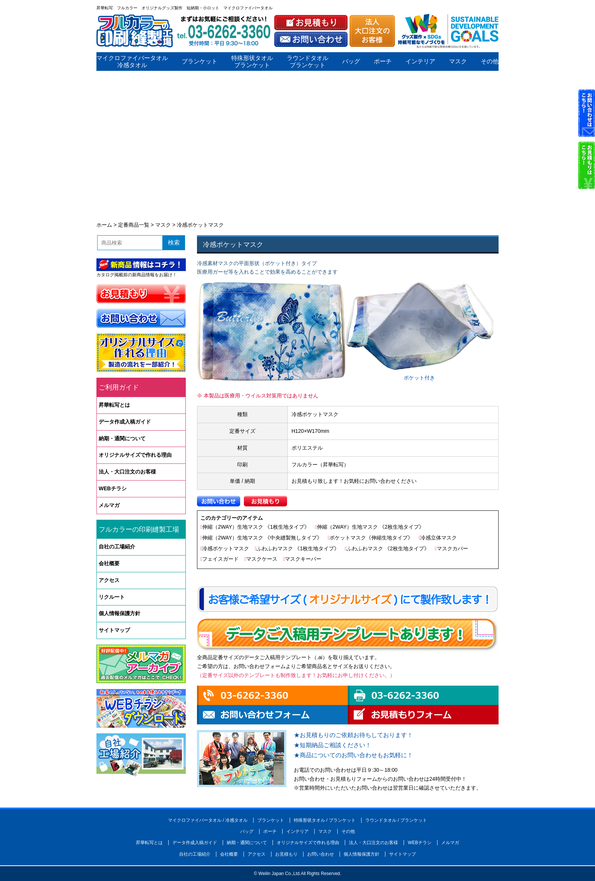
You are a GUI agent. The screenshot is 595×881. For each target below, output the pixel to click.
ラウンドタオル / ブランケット (396, 820)
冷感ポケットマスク (225, 548)
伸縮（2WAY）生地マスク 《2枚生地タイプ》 (370, 527)
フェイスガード (220, 559)
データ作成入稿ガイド (125, 422)
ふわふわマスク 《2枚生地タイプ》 (388, 548)
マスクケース (261, 559)
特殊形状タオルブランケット (252, 61)
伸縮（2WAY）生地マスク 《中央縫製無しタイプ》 (262, 538)
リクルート (112, 597)
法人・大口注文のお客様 (127, 472)
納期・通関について (122, 438)
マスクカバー (452, 548)
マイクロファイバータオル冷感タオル (132, 61)
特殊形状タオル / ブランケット (325, 820)
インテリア (420, 62)
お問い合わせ (320, 854)
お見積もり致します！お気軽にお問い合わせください (354, 481)
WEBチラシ (113, 488)
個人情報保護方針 (119, 613)
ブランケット (199, 62)
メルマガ (109, 505)
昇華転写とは (114, 405)
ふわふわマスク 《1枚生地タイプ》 (298, 548)
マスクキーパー (303, 559)
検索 (174, 242)
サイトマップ (114, 630)
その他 (490, 62)
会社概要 (109, 563)
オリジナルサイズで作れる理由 (135, 455)
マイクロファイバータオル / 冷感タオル (208, 820)
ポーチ (383, 62)
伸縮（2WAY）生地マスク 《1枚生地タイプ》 (255, 527)
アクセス (109, 580)
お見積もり (286, 854)
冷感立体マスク (438, 538)
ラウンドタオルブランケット (307, 61)
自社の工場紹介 (117, 547)
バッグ (351, 62)
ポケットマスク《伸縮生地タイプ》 (371, 538)
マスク (458, 62)
